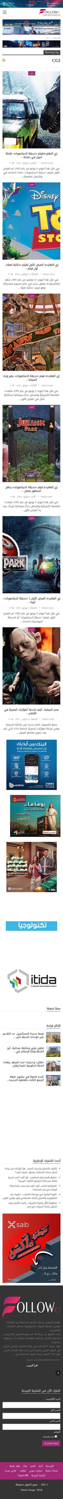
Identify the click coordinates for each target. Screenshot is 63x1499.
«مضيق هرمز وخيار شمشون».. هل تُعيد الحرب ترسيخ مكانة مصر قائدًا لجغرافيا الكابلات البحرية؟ (32, 1179)
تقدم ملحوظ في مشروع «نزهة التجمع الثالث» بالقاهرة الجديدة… (25, 1078)
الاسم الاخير (55, 1421)
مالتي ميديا (10, 1471)
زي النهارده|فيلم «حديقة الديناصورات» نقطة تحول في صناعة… (31, 155)
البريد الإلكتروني (52, 1398)
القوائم (57, 1432)
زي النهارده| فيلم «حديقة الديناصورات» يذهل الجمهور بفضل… (31, 489)
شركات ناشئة (51, 1471)
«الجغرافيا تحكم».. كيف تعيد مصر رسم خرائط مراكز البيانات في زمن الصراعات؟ (33, 1188)
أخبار (41, 1466)
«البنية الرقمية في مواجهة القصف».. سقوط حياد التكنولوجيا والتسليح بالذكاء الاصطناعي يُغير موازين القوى (30, 1196)
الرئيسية (50, 1466)
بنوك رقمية (14, 1466)
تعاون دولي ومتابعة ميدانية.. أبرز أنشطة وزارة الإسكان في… (25, 1050)
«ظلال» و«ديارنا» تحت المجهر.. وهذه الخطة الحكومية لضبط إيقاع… (23, 1064)
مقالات (22, 1471)
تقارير (32, 73)
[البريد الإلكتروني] (31, 1405)
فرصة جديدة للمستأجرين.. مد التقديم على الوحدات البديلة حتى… (23, 1035)
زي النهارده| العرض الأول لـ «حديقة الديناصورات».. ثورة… (31, 600)
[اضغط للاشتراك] (51, 1443)
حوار (25, 1466)
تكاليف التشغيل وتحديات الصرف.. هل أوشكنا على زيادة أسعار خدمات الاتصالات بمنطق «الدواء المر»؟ (31, 1170)
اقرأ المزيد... (32, 1365)
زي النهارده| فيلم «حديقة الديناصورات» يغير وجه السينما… (31, 377)
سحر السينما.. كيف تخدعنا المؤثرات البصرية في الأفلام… (31, 711)
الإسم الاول (55, 1410)
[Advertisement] (31, 1122)
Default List (50, 1436)
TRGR (39, 1490)
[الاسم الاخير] (31, 1427)
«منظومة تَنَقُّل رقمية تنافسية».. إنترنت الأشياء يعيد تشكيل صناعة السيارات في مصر (33, 1205)
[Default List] (56, 1436)
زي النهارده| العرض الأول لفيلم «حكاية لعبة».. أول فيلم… (31, 266)
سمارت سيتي (35, 1471)
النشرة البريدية (38, 1475)
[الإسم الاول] (31, 1416)
